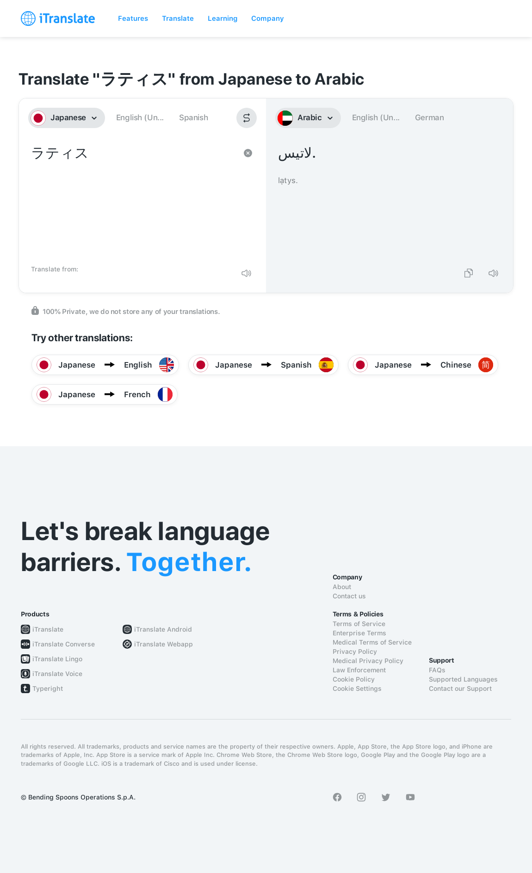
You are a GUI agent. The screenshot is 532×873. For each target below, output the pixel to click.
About (342, 586)
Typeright (47, 688)
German (429, 117)
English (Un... (140, 117)
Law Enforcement (359, 670)
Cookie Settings (357, 688)
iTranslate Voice (57, 673)
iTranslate (47, 629)
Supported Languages (463, 679)
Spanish (193, 117)
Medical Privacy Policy (368, 660)
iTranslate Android (163, 629)
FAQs (437, 670)
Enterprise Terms (359, 633)
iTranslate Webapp (163, 644)
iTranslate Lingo (57, 659)
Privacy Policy (355, 651)
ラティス (133, 201)
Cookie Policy (354, 679)
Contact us (349, 596)
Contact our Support (460, 688)
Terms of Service (359, 623)
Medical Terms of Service (372, 642)
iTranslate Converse (63, 644)
